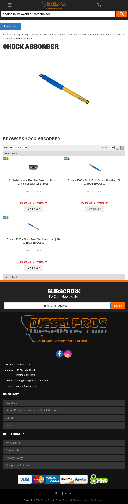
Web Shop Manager (94, 500)
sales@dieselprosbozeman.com (31, 380)
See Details (33, 208)
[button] (64, 14)
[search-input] (58, 14)
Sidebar (13, 26)
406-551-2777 (22, 364)
